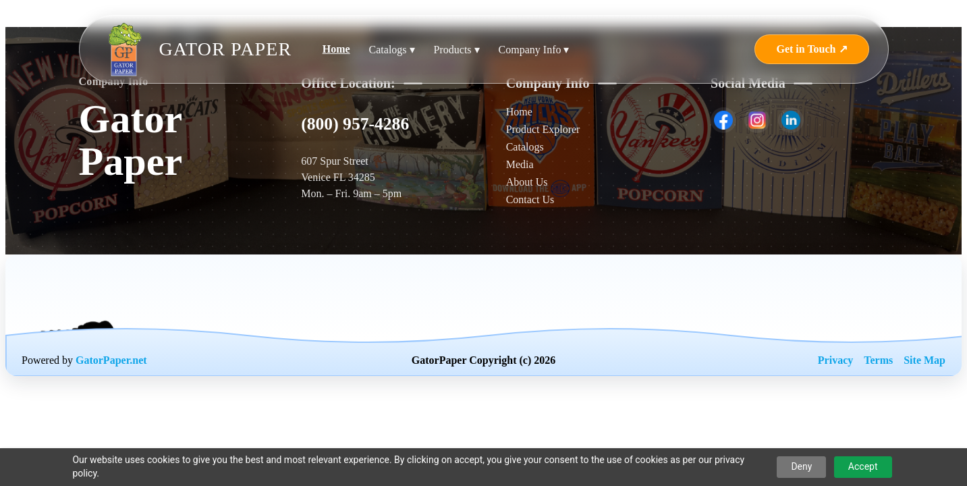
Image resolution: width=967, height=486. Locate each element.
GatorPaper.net (111, 360)
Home (336, 49)
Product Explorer (543, 129)
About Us (527, 182)
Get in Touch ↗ (811, 49)
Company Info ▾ (534, 49)
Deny (801, 466)
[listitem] (723, 120)
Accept (863, 466)
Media (520, 164)
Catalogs (525, 147)
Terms (878, 360)
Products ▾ (457, 49)
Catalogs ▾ (392, 49)
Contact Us (530, 199)
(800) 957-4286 (355, 124)
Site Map (924, 360)
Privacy (835, 360)
